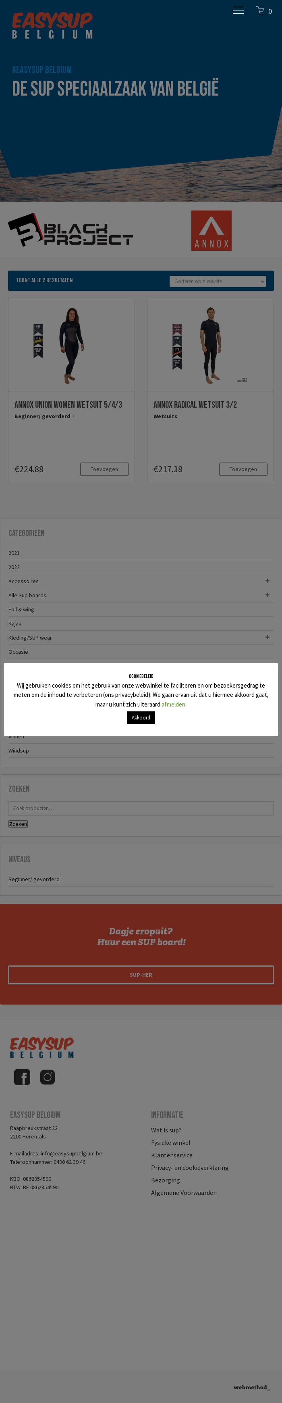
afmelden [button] (173, 704)
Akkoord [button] (141, 717)
